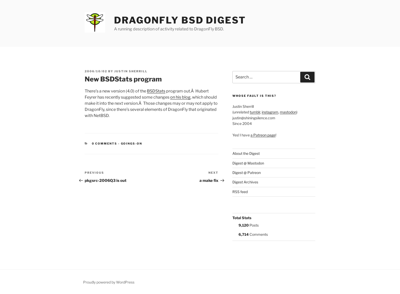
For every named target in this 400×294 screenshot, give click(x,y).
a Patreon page (263, 135)
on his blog (180, 97)
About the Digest (246, 153)
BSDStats (156, 91)
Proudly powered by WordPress (108, 282)
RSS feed (240, 192)
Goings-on (131, 143)
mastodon (288, 112)
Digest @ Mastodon (248, 163)
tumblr (255, 112)
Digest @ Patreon (246, 172)
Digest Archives (245, 182)
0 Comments (104, 143)
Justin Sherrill (130, 71)
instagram (270, 112)
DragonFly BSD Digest (180, 20)
